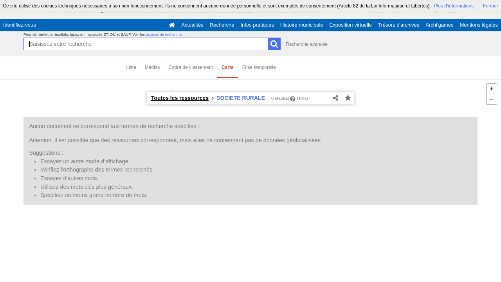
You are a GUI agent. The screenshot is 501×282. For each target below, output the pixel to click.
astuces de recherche (164, 34)
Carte (228, 67)
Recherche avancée (307, 44)
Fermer (490, 6)
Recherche (222, 25)
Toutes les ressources (180, 98)
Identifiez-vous (19, 25)
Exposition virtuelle (351, 25)
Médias (152, 67)
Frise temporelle (259, 67)
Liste (131, 67)
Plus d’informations (454, 6)
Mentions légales (479, 25)
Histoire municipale (301, 25)
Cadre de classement (191, 67)
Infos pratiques (257, 25)
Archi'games (439, 25)
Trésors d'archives (398, 25)
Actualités (192, 25)
